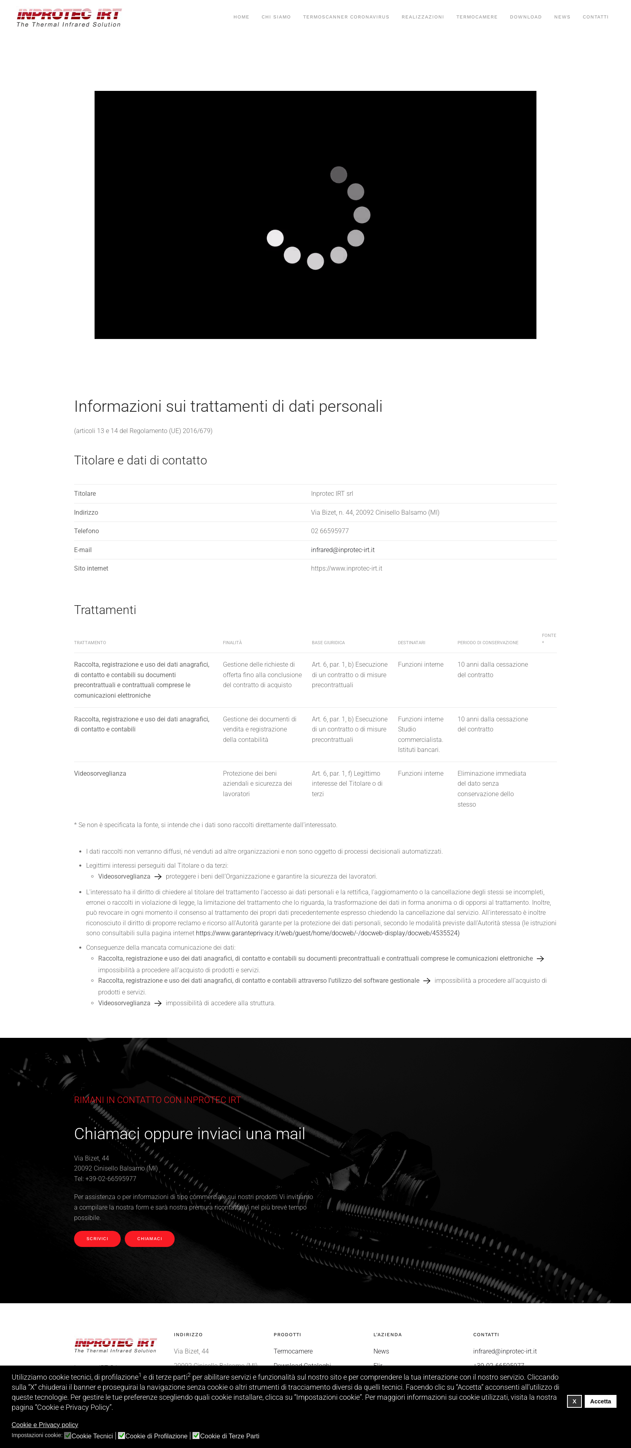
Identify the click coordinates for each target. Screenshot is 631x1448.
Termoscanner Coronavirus (346, 17)
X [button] (575, 1401)
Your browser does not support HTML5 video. (315, 215)
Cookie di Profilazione (157, 1436)
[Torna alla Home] (70, 17)
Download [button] (526, 17)
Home (241, 17)
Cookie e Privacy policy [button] (45, 1424)
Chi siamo (276, 17)
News (562, 17)
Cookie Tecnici (92, 1436)
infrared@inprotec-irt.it (343, 550)
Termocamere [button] (477, 17)
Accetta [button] (600, 1401)
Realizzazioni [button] (423, 17)
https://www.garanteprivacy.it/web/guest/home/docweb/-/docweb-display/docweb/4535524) (328, 933)
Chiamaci (149, 1238)
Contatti (596, 17)
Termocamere (293, 1351)
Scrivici (97, 1238)
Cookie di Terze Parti (229, 1436)
